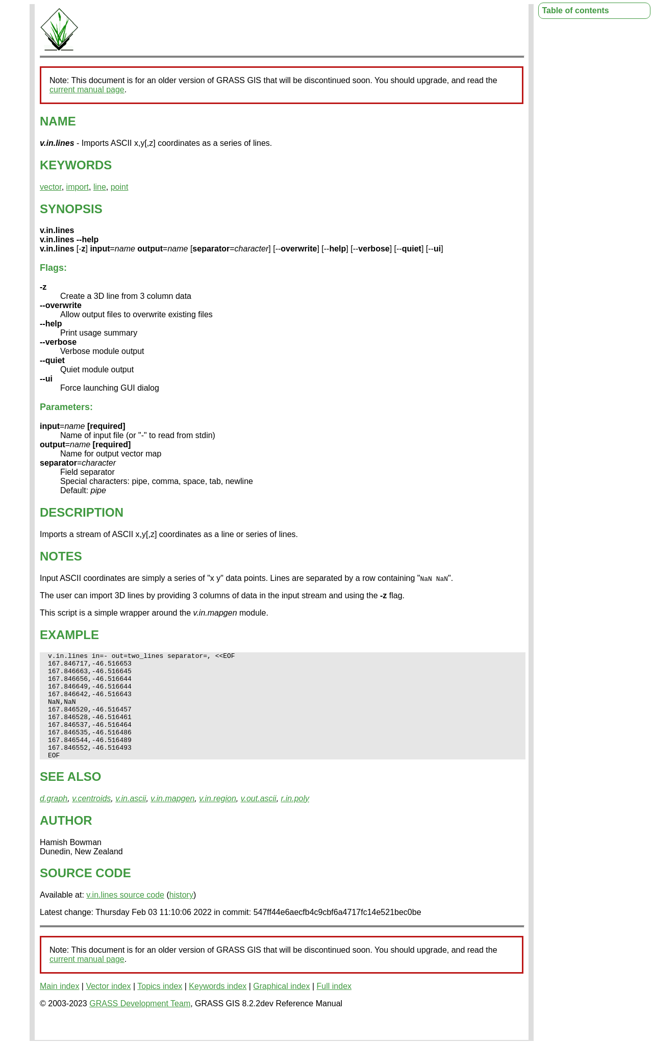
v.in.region (217, 820)
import (77, 187)
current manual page (86, 89)
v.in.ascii (130, 820)
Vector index (108, 1007)
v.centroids (91, 820)
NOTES (61, 556)
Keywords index (217, 1007)
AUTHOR (66, 842)
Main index (59, 1007)
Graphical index (281, 1007)
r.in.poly (295, 820)
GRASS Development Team (139, 1025)
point (120, 187)
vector (51, 187)
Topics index (159, 1007)
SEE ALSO (70, 798)
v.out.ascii (259, 820)
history (181, 916)
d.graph (53, 820)
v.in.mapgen (172, 820)
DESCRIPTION (81, 512)
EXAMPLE (69, 635)
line (99, 187)
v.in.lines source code (125, 916)
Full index (334, 1007)
